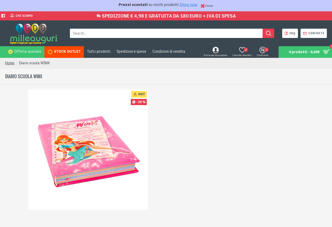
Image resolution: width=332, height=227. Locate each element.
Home (9, 63)
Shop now (189, 4)
